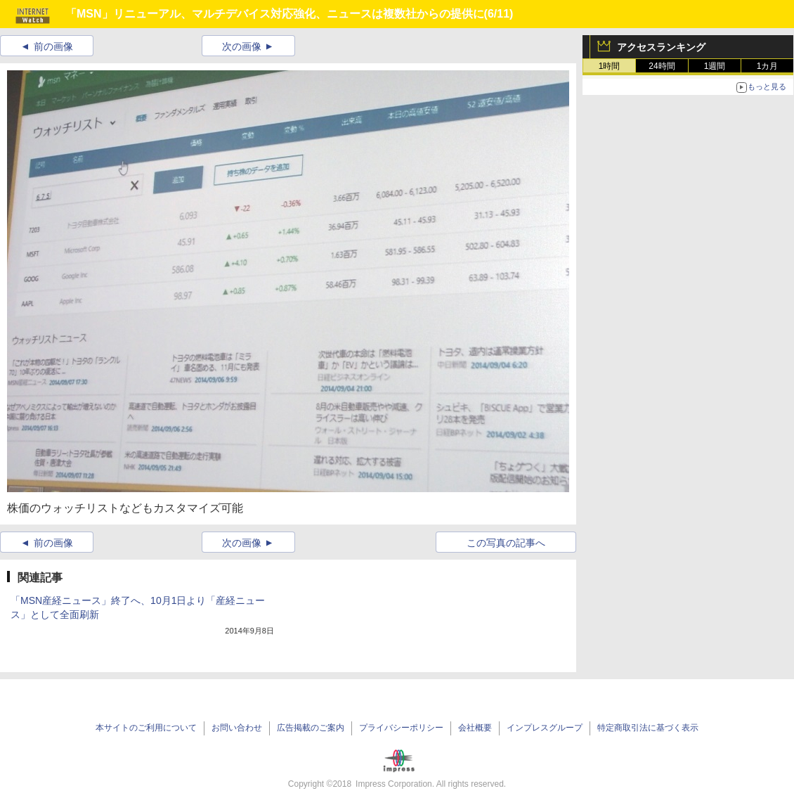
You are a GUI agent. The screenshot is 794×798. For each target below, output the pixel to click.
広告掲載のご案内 (310, 728)
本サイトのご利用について (146, 728)
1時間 (609, 66)
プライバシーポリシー (401, 728)
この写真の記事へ (506, 542)
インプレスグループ (545, 728)
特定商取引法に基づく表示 (647, 728)
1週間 (715, 66)
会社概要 (475, 728)
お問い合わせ (236, 728)
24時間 (662, 66)
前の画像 (53, 46)
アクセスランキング (661, 47)
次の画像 (241, 46)
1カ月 (768, 66)
